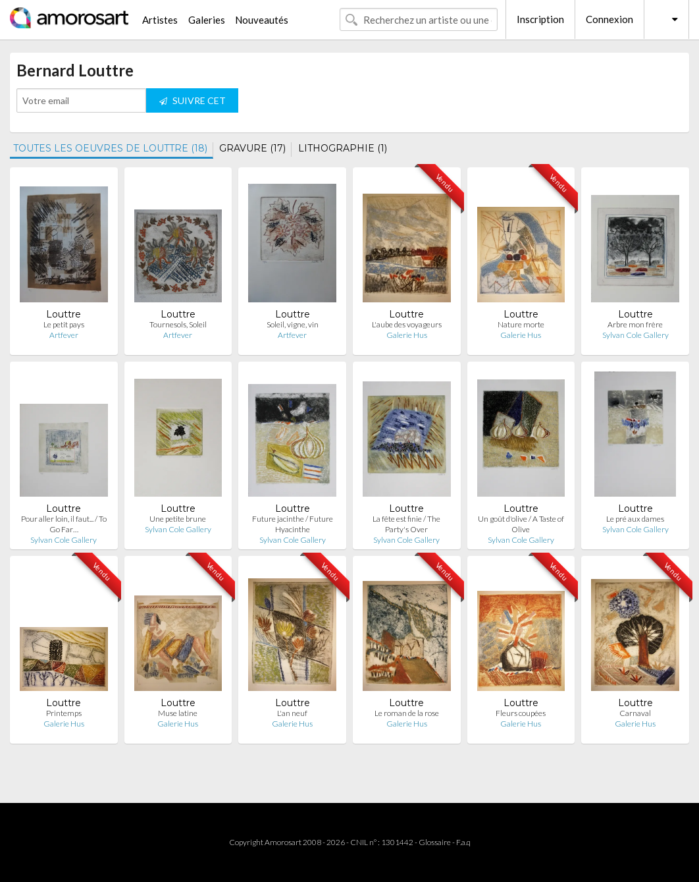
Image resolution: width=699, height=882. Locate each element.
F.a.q (463, 842)
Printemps (64, 713)
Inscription (540, 19)
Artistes (160, 20)
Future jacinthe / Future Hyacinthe (292, 524)
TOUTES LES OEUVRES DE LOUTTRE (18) (110, 148)
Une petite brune (177, 519)
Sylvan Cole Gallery (635, 335)
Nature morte (521, 324)
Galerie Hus (406, 335)
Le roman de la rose (407, 713)
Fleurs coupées (521, 713)
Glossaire (435, 842)
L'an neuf (292, 713)
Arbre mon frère (635, 324)
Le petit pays (63, 324)
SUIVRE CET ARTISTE (192, 104)
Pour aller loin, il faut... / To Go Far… (64, 524)
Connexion (609, 19)
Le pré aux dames (635, 519)
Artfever (63, 335)
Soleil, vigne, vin (293, 324)
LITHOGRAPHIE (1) (342, 148)
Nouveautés (261, 20)
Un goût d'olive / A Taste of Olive (521, 524)
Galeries (206, 20)
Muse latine (177, 713)
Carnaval (635, 713)
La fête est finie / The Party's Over (406, 524)
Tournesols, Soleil (178, 324)
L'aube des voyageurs (407, 324)
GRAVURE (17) (252, 148)
